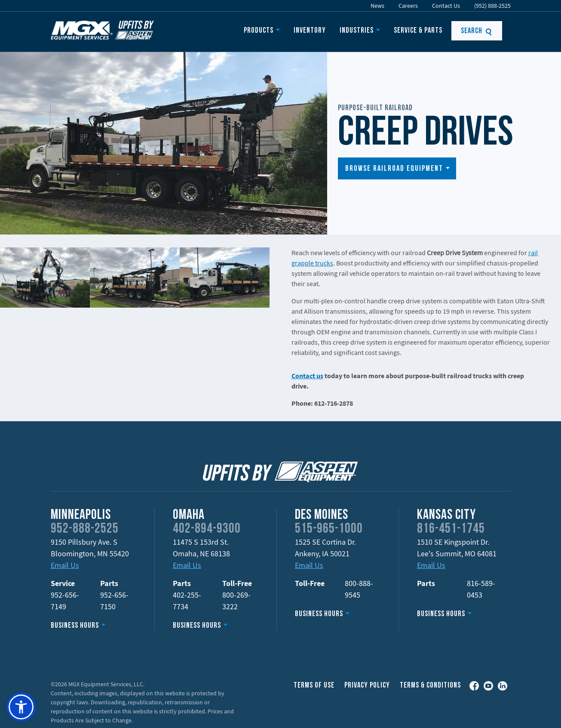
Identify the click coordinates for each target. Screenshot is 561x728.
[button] (397, 168)
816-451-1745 (451, 529)
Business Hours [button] (75, 626)
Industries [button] (357, 31)
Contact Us (446, 5)
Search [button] (476, 31)
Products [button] (258, 31)
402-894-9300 (207, 529)
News (377, 5)
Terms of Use (314, 686)
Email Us (65, 565)
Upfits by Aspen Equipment (102, 30)
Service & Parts (418, 31)
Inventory (310, 31)
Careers (408, 5)
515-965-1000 (329, 529)
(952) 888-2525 (492, 5)
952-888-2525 (85, 529)
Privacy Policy (367, 686)
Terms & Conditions (430, 686)
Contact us (307, 375)
